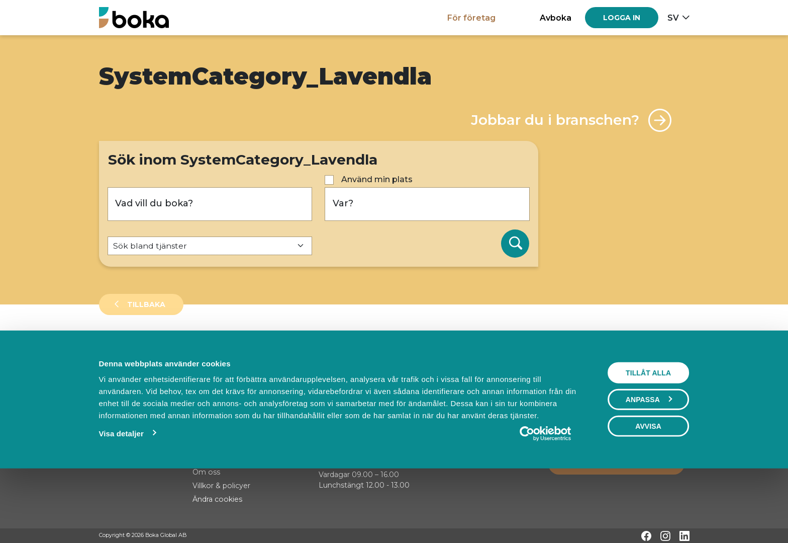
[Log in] (621, 17)
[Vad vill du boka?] (210, 204)
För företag (471, 18)
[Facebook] (646, 536)
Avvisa (648, 492)
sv (673, 18)
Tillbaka (145, 304)
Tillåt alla (648, 438)
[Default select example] (210, 246)
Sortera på (123, 383)
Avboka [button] (555, 18)
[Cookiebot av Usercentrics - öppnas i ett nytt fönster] (545, 499)
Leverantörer (139, 349)
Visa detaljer (120, 499)
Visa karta (648, 383)
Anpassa (649, 465)
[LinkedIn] (684, 536)
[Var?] (427, 204)
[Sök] (515, 243)
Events (204, 349)
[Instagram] (665, 536)
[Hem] (134, 17)
